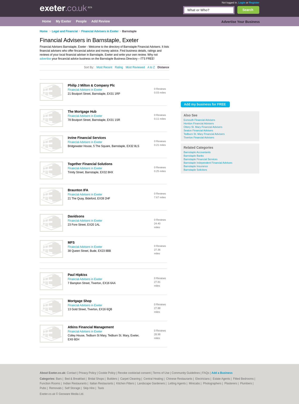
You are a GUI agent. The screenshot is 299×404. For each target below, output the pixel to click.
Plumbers (246, 383)
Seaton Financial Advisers (198, 130)
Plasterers (231, 383)
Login (241, 2)
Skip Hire (89, 388)
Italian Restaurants (102, 383)
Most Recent (104, 67)
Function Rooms (50, 383)
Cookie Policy (107, 373)
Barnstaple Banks (194, 155)
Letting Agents (177, 383)
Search (247, 10)
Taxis (101, 388)
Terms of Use (161, 373)
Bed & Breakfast (75, 378)
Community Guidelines (186, 373)
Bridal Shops (96, 378)
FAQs (205, 373)
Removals (55, 388)
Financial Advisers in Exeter (85, 89)
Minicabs (195, 383)
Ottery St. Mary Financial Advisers (203, 127)
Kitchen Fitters (125, 383)
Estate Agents (222, 378)
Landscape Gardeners (151, 383)
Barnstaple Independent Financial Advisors (208, 162)
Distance (163, 67)
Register (254, 2)
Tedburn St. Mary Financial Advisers (204, 134)
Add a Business (221, 373)
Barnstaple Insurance (196, 166)
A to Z (151, 67)
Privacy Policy (87, 373)
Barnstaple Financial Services (200, 159)
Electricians (202, 378)
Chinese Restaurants (179, 378)
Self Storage (73, 388)
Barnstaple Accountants (197, 152)
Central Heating (154, 378)
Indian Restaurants (75, 383)
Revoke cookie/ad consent (134, 373)
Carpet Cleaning (130, 378)
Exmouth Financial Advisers (199, 120)
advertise (45, 58)
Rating (119, 67)
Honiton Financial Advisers (199, 123)
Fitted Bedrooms (243, 378)
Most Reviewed (135, 67)
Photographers (212, 383)
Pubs (43, 388)
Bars (59, 378)
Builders (112, 378)
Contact (71, 373)
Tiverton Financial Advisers (199, 137)
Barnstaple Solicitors (195, 169)
